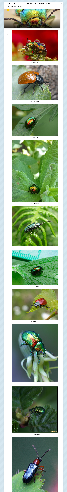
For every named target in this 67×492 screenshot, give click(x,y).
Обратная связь (41, 3)
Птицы (28, 3)
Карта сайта (47, 3)
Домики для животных (34, 3)
